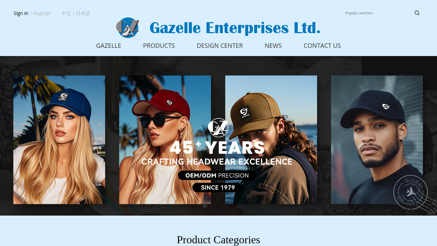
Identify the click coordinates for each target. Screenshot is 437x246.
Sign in (21, 13)
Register (42, 13)
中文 (66, 13)
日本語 (83, 13)
